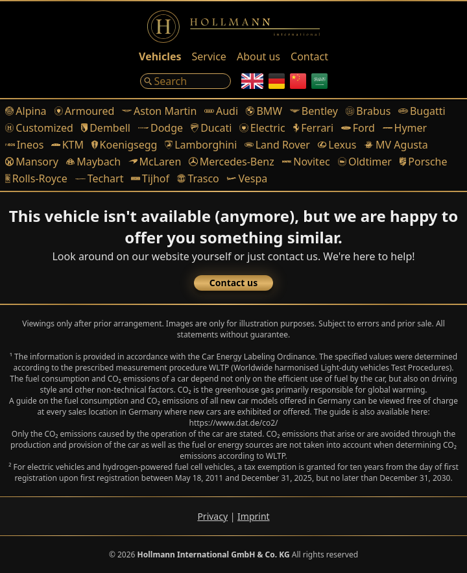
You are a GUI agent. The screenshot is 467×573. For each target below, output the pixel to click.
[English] (252, 81)
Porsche (424, 161)
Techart (99, 178)
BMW (264, 111)
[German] (277, 81)
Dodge (160, 128)
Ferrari (313, 128)
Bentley (314, 111)
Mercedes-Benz (231, 161)
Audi (221, 111)
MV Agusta (395, 145)
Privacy (212, 516)
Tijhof (150, 178)
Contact (309, 56)
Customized (39, 128)
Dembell (105, 128)
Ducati (211, 128)
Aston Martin (159, 111)
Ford (358, 128)
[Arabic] (319, 81)
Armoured (84, 111)
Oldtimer (365, 161)
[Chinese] (298, 81)
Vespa (247, 178)
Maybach (93, 161)
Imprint (253, 516)
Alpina (26, 111)
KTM (67, 145)
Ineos (24, 145)
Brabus (368, 111)
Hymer (405, 128)
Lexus (337, 145)
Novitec (306, 161)
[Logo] (233, 26)
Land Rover (277, 145)
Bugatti (421, 111)
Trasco (198, 178)
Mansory (31, 161)
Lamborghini (201, 145)
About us (258, 56)
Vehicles (160, 56)
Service (209, 56)
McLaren (154, 161)
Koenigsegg (124, 145)
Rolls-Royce (36, 178)
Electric (262, 128)
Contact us (233, 282)
